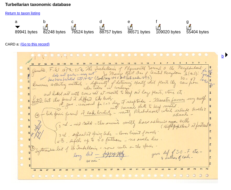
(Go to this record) (35, 44)
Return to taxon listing (22, 13)
